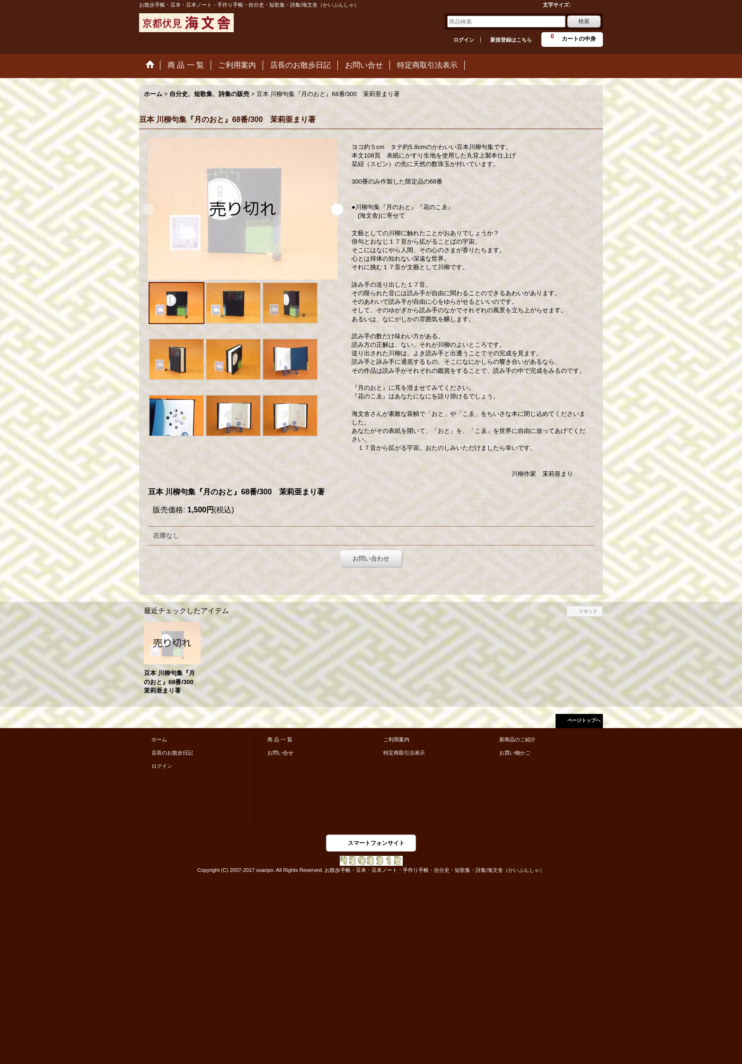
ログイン (463, 40)
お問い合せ (280, 753)
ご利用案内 (396, 739)
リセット (588, 611)
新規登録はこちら (511, 40)
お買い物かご (514, 753)
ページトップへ (584, 720)
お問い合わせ (371, 558)
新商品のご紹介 (517, 739)
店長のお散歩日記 (172, 753)
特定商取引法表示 (404, 753)
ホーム (159, 739)
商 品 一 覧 (279, 739)
